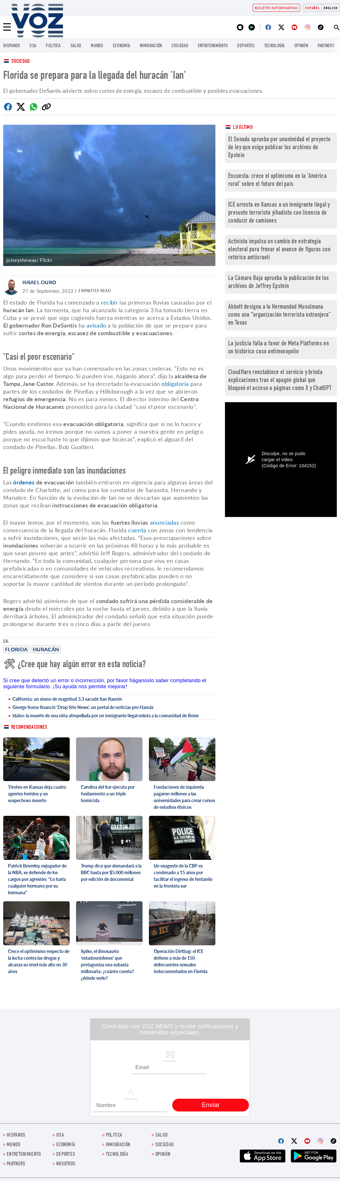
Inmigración (151, 46)
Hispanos (11, 46)
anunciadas (164, 522)
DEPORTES (245, 46)
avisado (96, 325)
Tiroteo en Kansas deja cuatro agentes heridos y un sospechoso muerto (37, 793)
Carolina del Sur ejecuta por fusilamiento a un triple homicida (108, 793)
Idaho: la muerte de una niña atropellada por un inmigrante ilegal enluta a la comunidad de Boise (105, 715)
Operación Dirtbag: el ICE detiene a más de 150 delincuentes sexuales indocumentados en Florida (180, 961)
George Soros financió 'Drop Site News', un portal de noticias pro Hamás (82, 707)
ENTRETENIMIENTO (213, 46)
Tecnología (274, 46)
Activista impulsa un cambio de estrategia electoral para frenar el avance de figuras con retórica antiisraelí (279, 250)
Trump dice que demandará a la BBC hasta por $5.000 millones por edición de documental (111, 872)
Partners (326, 46)
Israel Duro (39, 282)
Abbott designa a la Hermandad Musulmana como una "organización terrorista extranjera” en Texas (279, 315)
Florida (16, 649)
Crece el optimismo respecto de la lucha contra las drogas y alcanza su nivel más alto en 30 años (38, 961)
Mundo (97, 46)
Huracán (46, 649)
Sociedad (179, 46)
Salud (75, 46)
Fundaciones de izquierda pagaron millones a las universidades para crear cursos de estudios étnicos (184, 797)
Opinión (301, 46)
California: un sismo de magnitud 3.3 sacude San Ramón (67, 699)
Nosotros (65, 1164)
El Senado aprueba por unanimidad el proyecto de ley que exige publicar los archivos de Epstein (279, 148)
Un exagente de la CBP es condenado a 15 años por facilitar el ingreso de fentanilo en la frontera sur (183, 876)
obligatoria (175, 383)
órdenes (23, 482)
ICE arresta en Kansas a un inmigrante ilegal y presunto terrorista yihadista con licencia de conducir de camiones (279, 213)
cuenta (137, 530)
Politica (53, 46)
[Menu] (7, 27)
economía (121, 46)
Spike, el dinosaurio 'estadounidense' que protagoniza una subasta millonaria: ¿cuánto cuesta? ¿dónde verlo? (107, 964)
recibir (109, 302)
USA (32, 46)
